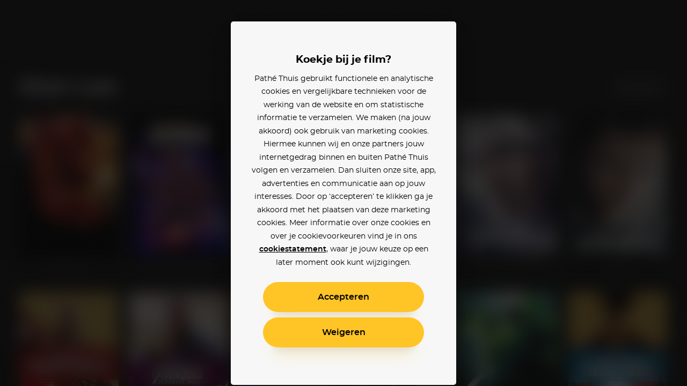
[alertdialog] (343, 193)
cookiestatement (292, 249)
